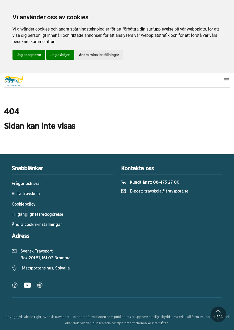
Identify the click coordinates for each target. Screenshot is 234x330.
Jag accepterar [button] (29, 55)
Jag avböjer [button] (59, 55)
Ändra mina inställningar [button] (99, 55)
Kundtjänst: (150, 182)
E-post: (154, 191)
